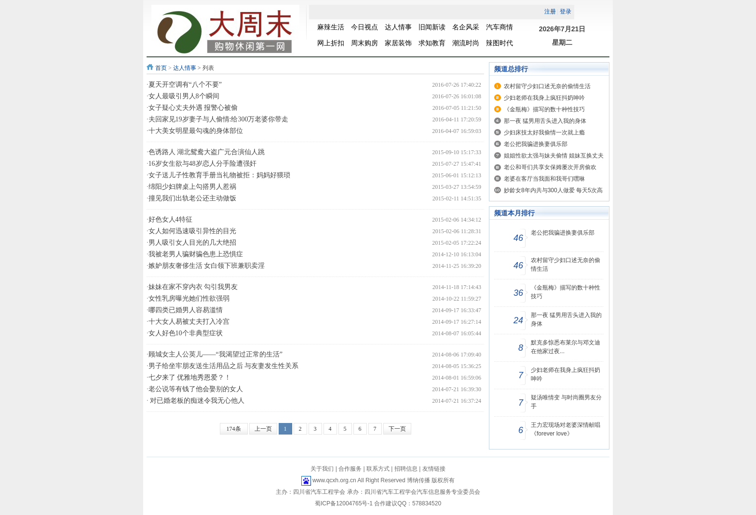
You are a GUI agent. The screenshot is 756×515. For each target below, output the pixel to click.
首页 (161, 68)
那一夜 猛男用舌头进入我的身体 (545, 121)
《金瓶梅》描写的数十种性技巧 (544, 109)
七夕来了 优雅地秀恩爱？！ (189, 377)
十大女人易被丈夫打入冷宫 (189, 321)
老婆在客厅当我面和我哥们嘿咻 (544, 178)
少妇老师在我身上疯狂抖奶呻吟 (544, 97)
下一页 (397, 428)
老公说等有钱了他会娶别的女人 (195, 389)
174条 (234, 428)
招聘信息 (406, 468)
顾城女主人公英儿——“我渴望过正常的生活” (215, 354)
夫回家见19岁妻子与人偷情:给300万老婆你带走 (218, 119)
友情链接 (434, 468)
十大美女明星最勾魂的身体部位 (195, 130)
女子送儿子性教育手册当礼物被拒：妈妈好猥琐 (219, 175)
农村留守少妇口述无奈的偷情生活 (547, 86)
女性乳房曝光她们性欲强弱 (189, 298)
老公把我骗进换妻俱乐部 (535, 144)
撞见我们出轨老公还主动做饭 (192, 198)
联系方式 (378, 468)
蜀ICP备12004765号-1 (344, 503)
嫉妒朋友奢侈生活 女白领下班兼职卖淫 (206, 265)
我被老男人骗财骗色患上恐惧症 (195, 254)
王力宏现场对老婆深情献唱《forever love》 (565, 429)
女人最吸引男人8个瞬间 (183, 96)
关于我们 (322, 468)
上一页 (263, 428)
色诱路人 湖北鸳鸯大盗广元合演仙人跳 (206, 152)
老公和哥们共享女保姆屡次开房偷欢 (550, 167)
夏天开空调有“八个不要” (185, 84)
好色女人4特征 (170, 219)
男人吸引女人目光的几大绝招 (192, 242)
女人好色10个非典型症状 (185, 333)
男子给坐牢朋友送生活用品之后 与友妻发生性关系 (223, 366)
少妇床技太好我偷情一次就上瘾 (544, 132)
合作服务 (350, 468)
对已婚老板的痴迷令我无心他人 (196, 400)
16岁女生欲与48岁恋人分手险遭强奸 (202, 163)
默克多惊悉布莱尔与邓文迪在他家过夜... (565, 347)
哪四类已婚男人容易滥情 (185, 310)
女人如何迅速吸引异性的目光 (192, 231)
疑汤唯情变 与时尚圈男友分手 (566, 401)
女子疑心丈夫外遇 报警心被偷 (193, 107)
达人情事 (184, 68)
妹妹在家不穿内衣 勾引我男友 (193, 287)
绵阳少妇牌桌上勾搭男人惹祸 (192, 186)
